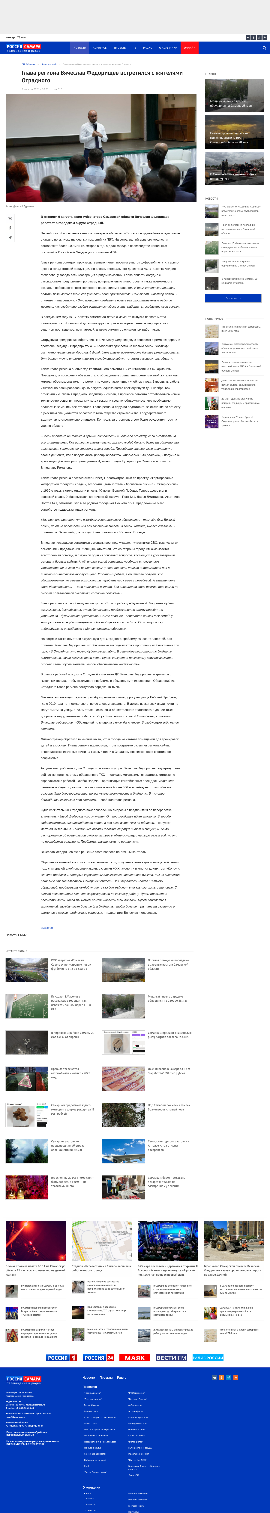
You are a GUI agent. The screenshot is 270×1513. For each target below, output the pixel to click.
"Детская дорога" (93, 1399)
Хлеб (86, 1466)
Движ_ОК (133, 1475)
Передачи (89, 1386)
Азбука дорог (135, 1405)
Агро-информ (135, 1411)
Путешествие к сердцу (140, 1447)
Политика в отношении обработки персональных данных (26, 1433)
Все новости (233, 298)
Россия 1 (90, 1498)
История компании (138, 1493)
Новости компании (138, 1499)
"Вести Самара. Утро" (95, 1472)
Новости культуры (138, 1417)
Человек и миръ (136, 1429)
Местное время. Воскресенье (99, 1429)
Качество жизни (137, 1435)
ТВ (134, 47)
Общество (47, 928)
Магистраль (90, 1423)
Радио (147, 47)
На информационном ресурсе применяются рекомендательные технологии (32, 1442)
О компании (168, 47)
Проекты (120, 47)
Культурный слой (137, 1423)
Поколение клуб (92, 1447)
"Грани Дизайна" (92, 1392)
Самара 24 (91, 1510)
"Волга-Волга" (135, 1441)
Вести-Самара (91, 1405)
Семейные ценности (95, 1453)
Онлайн (189, 47)
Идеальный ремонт (138, 1453)
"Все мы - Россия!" (138, 1399)
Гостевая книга (136, 1505)
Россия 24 (90, 1504)
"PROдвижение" (136, 1392)
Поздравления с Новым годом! (100, 1441)
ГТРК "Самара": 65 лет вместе (100, 1417)
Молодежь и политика (96, 1435)
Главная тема (91, 1411)
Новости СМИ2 (16, 935)
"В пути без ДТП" (137, 1460)
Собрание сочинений (95, 1460)
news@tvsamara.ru (35, 1405)
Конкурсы (100, 47)
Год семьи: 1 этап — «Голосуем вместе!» (144, 1467)
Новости (80, 47)
